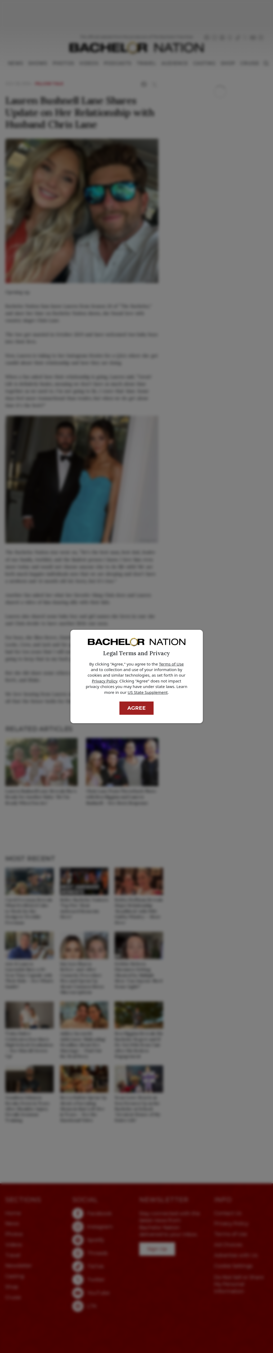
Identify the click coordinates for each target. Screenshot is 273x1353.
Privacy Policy (104, 681)
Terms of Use (171, 664)
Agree (136, 708)
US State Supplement (148, 692)
